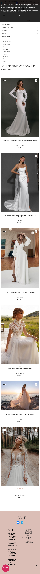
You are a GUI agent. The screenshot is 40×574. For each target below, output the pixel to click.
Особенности (6, 36)
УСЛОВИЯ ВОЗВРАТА (11, 556)
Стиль (4, 39)
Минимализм (6, 44)
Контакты (12, 549)
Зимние (5, 61)
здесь (24, 11)
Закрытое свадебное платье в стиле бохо (20, 368)
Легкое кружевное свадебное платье (20, 491)
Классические (6, 51)
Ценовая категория (7, 27)
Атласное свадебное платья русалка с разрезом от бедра (20, 216)
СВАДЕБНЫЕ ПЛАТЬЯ (12, 530)
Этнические (6, 63)
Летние (5, 59)
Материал (5, 30)
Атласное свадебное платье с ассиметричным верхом (20, 140)
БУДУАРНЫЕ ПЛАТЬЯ (12, 542)
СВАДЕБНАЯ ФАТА (12, 537)
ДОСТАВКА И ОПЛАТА (12, 560)
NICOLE (20, 518)
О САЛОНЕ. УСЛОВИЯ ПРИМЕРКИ (12, 552)
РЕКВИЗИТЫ (12, 564)
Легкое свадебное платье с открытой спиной (20, 414)
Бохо (4, 47)
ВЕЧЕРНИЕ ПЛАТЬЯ (12, 533)
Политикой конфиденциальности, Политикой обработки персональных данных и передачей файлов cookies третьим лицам (18, 7)
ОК (20, 16)
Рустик (5, 54)
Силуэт (4, 33)
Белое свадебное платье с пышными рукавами (20, 292)
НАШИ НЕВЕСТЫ (11, 545)
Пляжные (5, 56)
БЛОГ (12, 562)
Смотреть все (6, 24)
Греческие (5, 49)
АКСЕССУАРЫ (12, 540)
